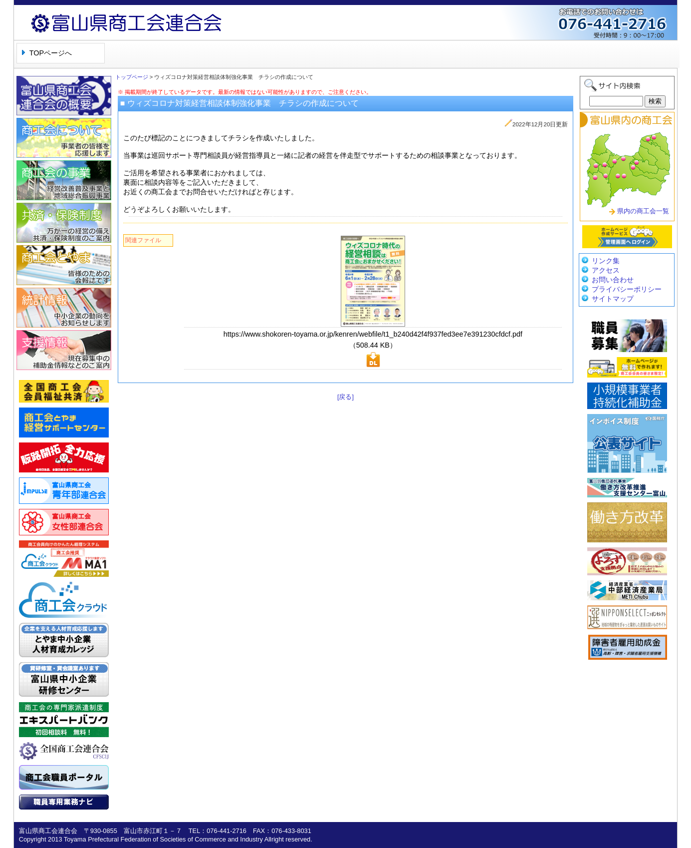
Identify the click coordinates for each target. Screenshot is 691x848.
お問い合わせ (613, 280)
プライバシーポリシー (627, 289)
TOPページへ (50, 53)
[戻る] (345, 397)
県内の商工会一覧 (643, 211)
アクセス (606, 270)
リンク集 (606, 261)
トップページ (131, 77)
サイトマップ (613, 299)
